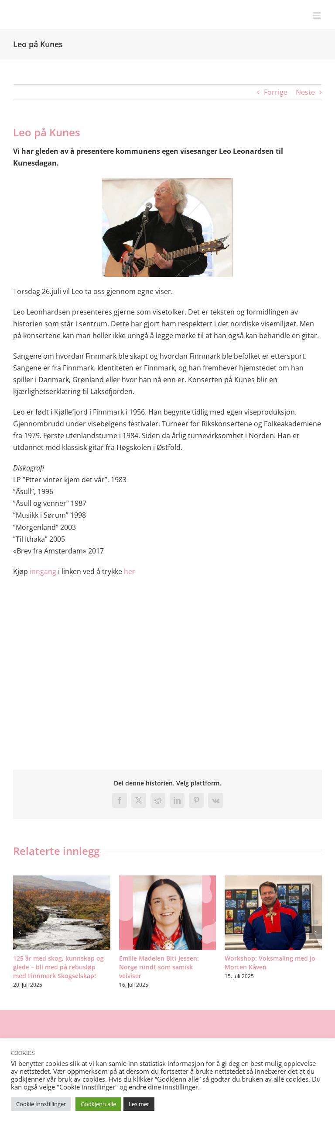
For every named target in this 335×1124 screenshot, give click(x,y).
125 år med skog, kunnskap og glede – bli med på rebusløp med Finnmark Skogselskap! (58, 967)
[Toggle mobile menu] (317, 15)
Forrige (275, 92)
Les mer (139, 1104)
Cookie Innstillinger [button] (41, 1104)
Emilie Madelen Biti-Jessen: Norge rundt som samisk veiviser (159, 967)
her (129, 571)
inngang (43, 571)
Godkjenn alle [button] (98, 1104)
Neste (305, 92)
